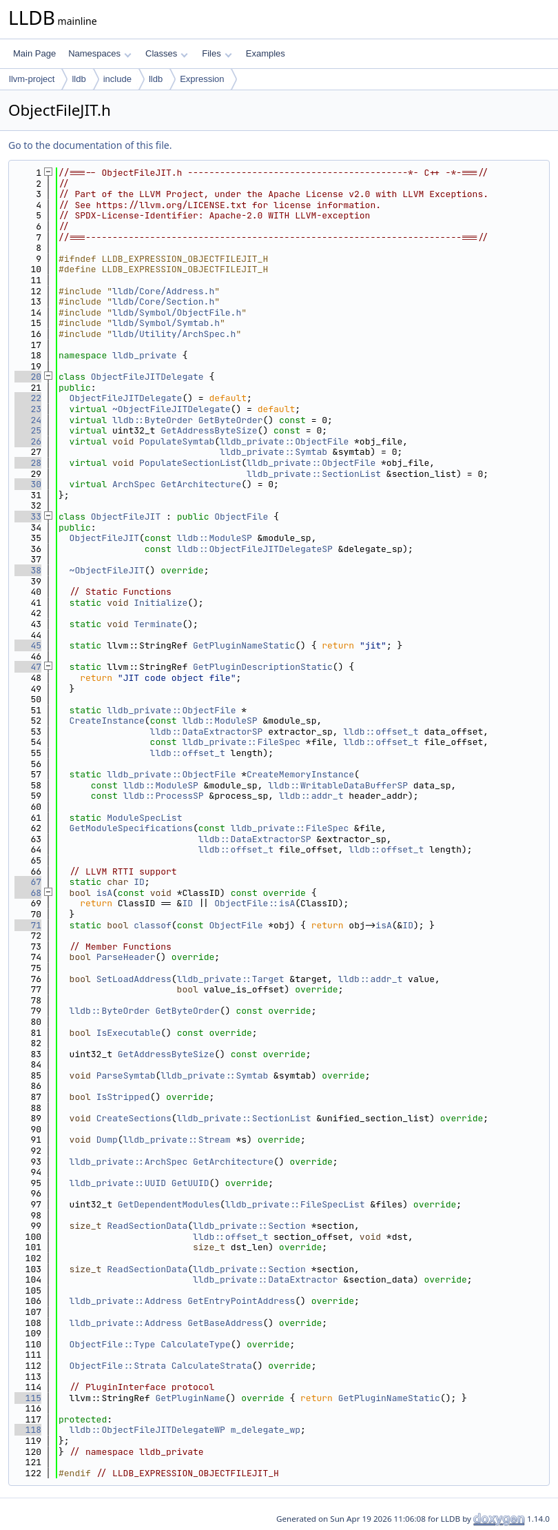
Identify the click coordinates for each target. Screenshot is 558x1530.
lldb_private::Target (231, 979)
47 (27, 667)
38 (27, 570)
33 (27, 516)
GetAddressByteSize (209, 430)
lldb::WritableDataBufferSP (338, 785)
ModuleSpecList (144, 818)
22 (27, 398)
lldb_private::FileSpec (241, 742)
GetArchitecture (201, 484)
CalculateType (195, 1344)
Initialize (160, 603)
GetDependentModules (169, 1204)
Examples (265, 53)
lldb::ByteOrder (152, 420)
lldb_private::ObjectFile (284, 441)
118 (27, 1430)
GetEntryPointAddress (241, 1301)
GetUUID (190, 1183)
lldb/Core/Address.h (163, 291)
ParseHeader (126, 957)
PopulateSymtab (176, 441)
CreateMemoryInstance (300, 774)
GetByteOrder (230, 420)
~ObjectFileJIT (107, 570)
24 (27, 420)
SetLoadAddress (134, 979)
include (117, 79)
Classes (166, 53)
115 (27, 1398)
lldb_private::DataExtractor (265, 1279)
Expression (202, 79)
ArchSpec (133, 484)
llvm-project (31, 79)
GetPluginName (190, 1398)
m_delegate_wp (265, 1430)
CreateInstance (107, 720)
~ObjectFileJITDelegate (171, 409)
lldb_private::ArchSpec (129, 1161)
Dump (107, 1139)
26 (27, 441)
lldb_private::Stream (177, 1139)
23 (27, 409)
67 (27, 882)
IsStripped (123, 1097)
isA (104, 893)
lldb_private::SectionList (314, 474)
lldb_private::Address (126, 1301)
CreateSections (134, 1118)
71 (27, 925)
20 (27, 376)
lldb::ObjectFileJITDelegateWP (147, 1430)
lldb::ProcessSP (163, 796)
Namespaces (99, 53)
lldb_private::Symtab (273, 452)
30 (27, 484)
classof (153, 925)
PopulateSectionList (190, 463)
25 (27, 430)
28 (27, 463)
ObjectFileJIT (126, 516)
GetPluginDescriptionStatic (263, 667)
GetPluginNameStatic (244, 645)
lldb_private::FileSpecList (295, 1204)
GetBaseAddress (224, 1323)
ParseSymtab (126, 1075)
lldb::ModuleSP (214, 538)
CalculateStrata (212, 1365)
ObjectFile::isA (254, 903)
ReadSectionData (147, 1226)
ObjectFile (241, 516)
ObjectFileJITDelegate (147, 376)
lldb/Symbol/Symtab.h (166, 323)
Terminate (158, 624)
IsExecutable (128, 1033)
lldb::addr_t (311, 796)
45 (27, 645)
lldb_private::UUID (118, 1183)
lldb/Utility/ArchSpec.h (174, 334)
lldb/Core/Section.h (163, 301)
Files (216, 53)
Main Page (34, 53)
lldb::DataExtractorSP (206, 731)
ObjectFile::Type (113, 1344)
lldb (78, 79)
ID (139, 882)
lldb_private (144, 355)
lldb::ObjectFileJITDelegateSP (255, 549)
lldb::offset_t (380, 731)
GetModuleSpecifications (131, 828)
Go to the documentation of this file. (90, 145)
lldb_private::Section (249, 1226)
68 (27, 893)
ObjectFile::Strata (118, 1365)
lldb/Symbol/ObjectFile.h (176, 312)
